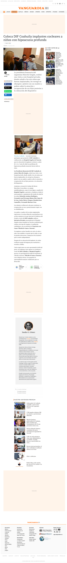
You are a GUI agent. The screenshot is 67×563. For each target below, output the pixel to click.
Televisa (36, 341)
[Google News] (21, 267)
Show (42, 11)
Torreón (5, 45)
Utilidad (55, 11)
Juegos (8, 11)
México (26, 11)
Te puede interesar (21, 391)
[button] (4, 12)
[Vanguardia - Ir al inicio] (33, 8)
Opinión (37, 11)
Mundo (32, 11)
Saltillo (20, 11)
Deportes (48, 11)
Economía (61, 11)
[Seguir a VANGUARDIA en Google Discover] (7, 43)
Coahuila (14, 11)
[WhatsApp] (36, 267)
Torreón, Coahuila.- (20, 156)
